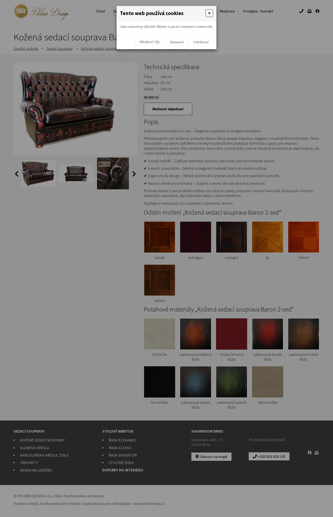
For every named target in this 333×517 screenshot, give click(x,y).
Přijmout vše (150, 42)
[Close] (209, 13)
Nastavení (177, 42)
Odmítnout (201, 42)
